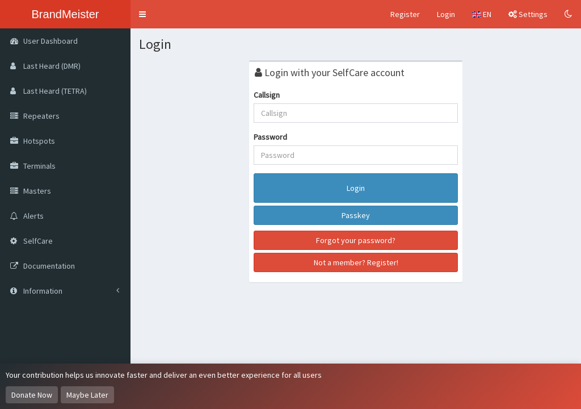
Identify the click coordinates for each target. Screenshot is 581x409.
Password (270, 137)
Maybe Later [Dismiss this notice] (87, 395)
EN (481, 14)
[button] (142, 14)
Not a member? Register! (356, 262)
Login (446, 14)
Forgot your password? (355, 240)
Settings (528, 14)
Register (405, 14)
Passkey (356, 215)
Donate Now (31, 395)
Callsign (267, 95)
